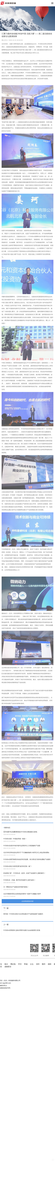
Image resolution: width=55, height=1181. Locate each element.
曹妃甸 (13, 964)
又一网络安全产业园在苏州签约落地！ (16, 887)
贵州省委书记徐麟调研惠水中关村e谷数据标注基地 (20, 832)
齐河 (20, 964)
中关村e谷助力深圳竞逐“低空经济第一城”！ (17, 866)
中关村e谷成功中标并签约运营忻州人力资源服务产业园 (21, 845)
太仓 (31, 964)
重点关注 (5, 40)
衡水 (6, 964)
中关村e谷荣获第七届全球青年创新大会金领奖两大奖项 (21, 930)
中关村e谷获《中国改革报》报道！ (15, 839)
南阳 (49, 964)
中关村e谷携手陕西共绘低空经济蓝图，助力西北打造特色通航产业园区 (27, 859)
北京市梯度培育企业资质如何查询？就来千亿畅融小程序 (22, 894)
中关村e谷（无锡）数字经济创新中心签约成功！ (19, 880)
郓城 (26, 964)
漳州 (37, 964)
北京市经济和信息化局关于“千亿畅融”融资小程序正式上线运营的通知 (26, 852)
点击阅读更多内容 (27, 901)
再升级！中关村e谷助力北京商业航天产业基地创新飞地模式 (23, 914)
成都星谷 (7, 967)
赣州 (43, 964)
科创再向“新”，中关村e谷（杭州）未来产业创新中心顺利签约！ (24, 873)
